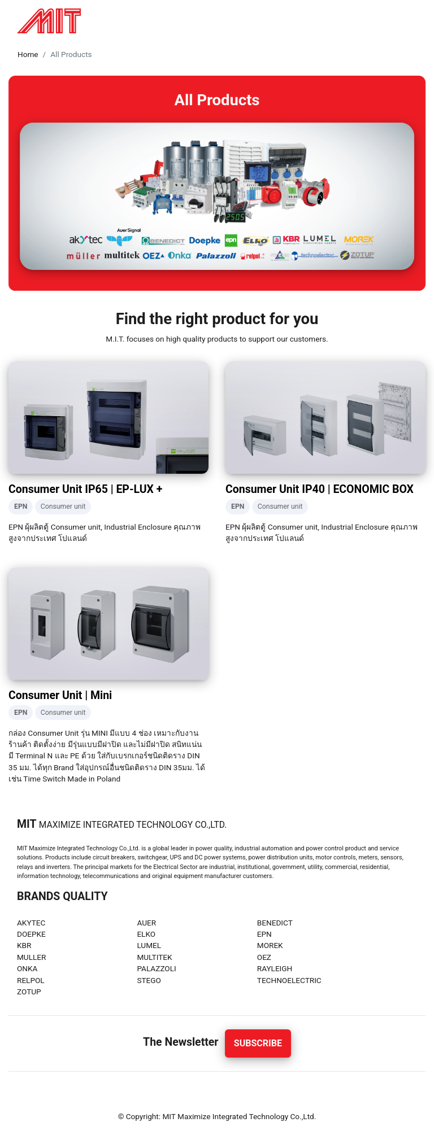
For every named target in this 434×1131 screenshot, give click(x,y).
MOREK (270, 945)
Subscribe (258, 1043)
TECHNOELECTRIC (289, 980)
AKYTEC (31, 922)
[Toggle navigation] (413, 21)
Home (28, 54)
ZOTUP (29, 991)
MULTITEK (154, 957)
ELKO (146, 933)
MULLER (31, 957)
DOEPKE (31, 933)
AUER (146, 922)
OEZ (264, 957)
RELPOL (31, 980)
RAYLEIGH (275, 968)
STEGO (149, 980)
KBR (24, 945)
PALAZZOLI (156, 968)
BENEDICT (275, 922)
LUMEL (149, 945)
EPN (264, 933)
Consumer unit (63, 506)
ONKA (27, 968)
